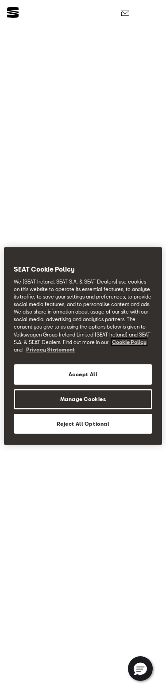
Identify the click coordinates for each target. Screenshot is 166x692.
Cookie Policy (129, 342)
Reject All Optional (83, 424)
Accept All (83, 374)
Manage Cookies (83, 399)
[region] (83, 346)
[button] (140, 668)
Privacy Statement (50, 349)
